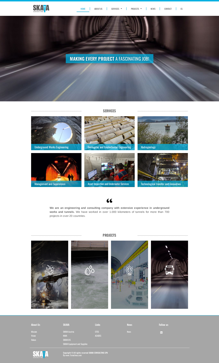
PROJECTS (136, 8)
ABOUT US (98, 8)
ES (181, 8)
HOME (83, 8)
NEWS (153, 8)
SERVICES (116, 8)
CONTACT (168, 8)
